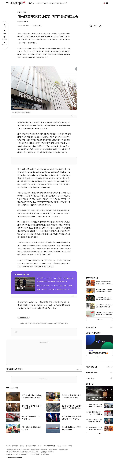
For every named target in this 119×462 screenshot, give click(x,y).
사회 (18, 12)
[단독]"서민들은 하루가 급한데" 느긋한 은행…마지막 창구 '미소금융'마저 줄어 (55, 279)
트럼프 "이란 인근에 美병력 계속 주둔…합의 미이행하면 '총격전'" (95, 422)
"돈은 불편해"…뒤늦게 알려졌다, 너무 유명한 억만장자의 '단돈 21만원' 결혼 (32, 397)
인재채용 (22, 446)
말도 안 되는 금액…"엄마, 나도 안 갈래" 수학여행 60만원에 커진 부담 (96, 407)
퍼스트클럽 (28, 446)
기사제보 (40, 446)
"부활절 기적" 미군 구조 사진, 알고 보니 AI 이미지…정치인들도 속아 (104, 299)
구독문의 (34, 446)
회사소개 (8, 446)
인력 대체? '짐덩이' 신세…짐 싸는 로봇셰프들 (31, 407)
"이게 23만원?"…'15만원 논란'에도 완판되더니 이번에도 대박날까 (103, 284)
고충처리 (64, 446)
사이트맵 (70, 446)
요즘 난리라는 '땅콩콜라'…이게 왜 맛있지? (31, 429)
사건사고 (23, 12)
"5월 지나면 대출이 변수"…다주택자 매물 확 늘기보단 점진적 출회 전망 (96, 415)
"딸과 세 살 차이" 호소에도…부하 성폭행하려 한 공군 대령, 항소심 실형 (54, 286)
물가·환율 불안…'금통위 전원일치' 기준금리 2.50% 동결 (71, 397)
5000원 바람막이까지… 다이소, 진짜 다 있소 (31, 418)
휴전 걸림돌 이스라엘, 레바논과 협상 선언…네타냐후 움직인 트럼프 (71, 418)
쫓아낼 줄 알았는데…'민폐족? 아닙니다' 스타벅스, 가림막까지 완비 (53, 290)
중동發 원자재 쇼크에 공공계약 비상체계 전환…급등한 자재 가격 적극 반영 (71, 407)
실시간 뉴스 (31, 3)
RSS (45, 446)
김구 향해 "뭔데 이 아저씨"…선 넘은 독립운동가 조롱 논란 (104, 306)
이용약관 (59, 446)
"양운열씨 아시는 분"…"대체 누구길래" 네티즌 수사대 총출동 (104, 314)
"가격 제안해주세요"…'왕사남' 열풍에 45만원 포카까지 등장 (52, 282)
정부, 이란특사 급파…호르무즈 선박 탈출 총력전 (71, 429)
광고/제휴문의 (15, 446)
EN (105, 3)
